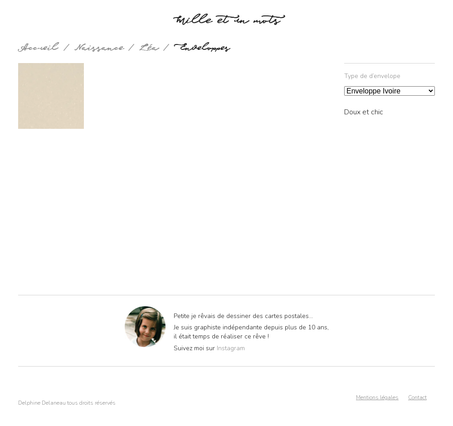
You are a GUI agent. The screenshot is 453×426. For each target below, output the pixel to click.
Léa (149, 49)
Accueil (38, 49)
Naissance (99, 49)
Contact (417, 397)
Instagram (231, 348)
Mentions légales (377, 397)
